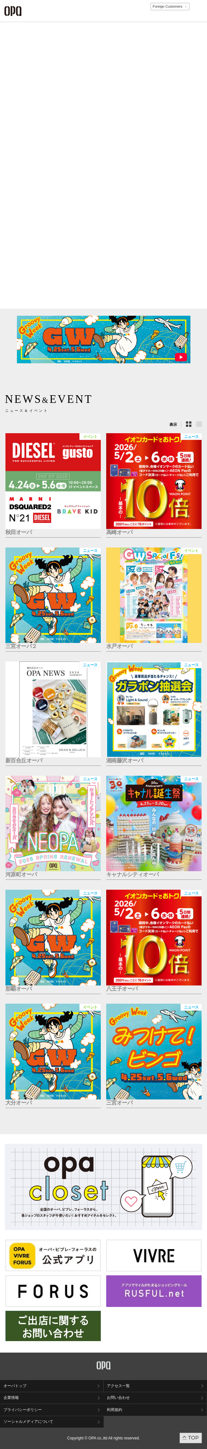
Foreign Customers (167, 6)
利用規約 (114, 1409)
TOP (193, 1438)
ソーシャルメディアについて (28, 1421)
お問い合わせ (118, 1397)
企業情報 (11, 1397)
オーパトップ (15, 1386)
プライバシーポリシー (23, 1409)
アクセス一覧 (118, 1386)
